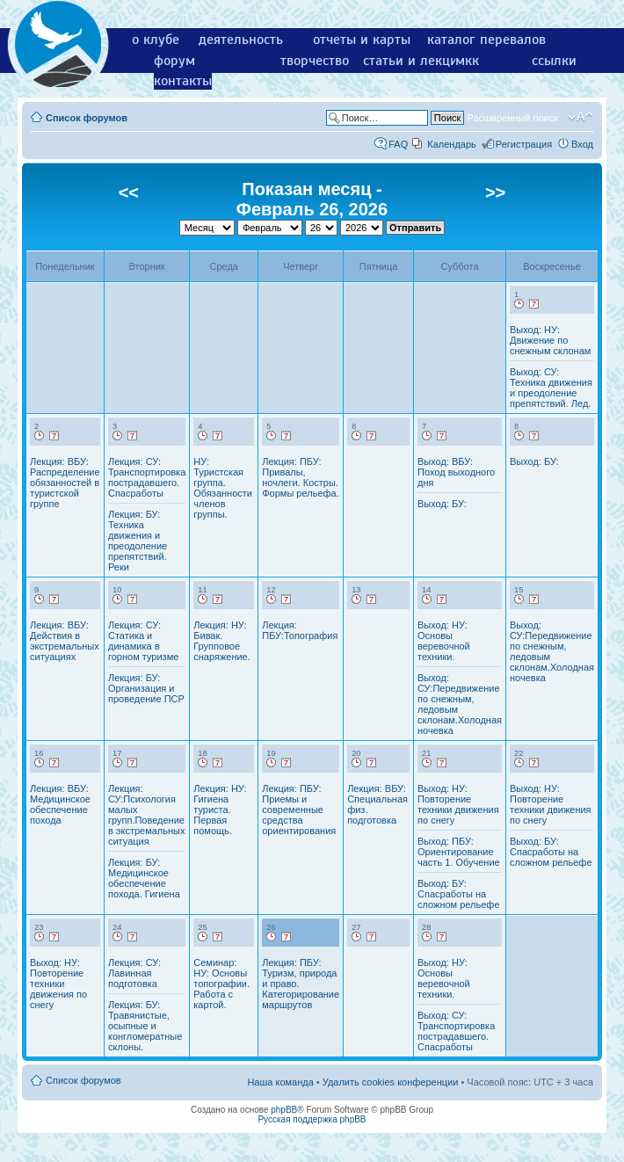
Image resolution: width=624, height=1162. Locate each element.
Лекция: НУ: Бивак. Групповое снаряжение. (221, 641)
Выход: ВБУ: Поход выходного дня (456, 472)
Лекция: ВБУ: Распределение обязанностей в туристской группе (65, 482)
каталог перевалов (486, 39)
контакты (183, 81)
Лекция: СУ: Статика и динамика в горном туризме (143, 641)
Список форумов (86, 118)
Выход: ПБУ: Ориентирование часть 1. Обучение (458, 852)
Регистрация (524, 144)
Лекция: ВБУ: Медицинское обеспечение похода (60, 804)
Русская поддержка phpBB (312, 1119)
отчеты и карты (361, 39)
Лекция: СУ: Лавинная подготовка (134, 973)
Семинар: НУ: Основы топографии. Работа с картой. (221, 983)
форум (174, 60)
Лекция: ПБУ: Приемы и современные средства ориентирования (299, 809)
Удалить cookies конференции (391, 1082)
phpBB (284, 1110)
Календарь (451, 144)
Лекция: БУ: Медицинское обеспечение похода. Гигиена (144, 878)
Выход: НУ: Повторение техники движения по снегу (458, 804)
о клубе (155, 39)
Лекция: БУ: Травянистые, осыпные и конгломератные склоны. (145, 1025)
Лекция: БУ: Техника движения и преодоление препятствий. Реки (137, 540)
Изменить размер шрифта (580, 117)
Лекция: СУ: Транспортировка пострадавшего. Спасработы (146, 477)
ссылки (554, 60)
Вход (582, 144)
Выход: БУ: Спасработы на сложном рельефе (458, 894)
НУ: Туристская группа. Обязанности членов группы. (222, 487)
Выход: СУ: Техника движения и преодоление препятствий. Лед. (551, 388)
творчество (314, 60)
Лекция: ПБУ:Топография (299, 630)
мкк (467, 60)
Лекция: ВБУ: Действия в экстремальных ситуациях (64, 641)
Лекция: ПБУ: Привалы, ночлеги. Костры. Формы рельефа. (300, 477)
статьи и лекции (414, 60)
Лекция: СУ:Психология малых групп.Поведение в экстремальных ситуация (146, 814)
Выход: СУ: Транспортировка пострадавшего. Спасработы (456, 1031)
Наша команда (280, 1082)
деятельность (241, 39)
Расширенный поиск (512, 118)
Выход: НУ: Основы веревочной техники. (443, 641)
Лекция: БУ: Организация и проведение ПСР (146, 688)
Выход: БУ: (442, 503)
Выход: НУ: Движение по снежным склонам (550, 340)
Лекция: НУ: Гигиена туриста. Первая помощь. (219, 809)
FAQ (398, 144)
